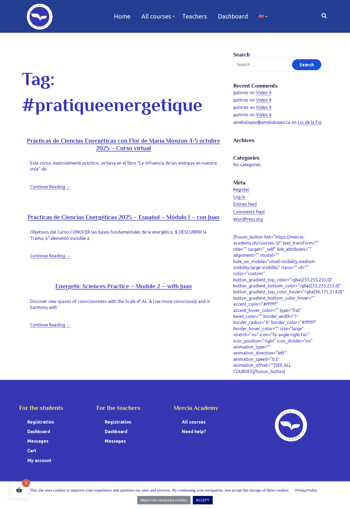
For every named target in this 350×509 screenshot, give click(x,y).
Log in (239, 196)
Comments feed (249, 211)
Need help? (194, 431)
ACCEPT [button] (202, 500)
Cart (31, 450)
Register (241, 189)
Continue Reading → (50, 186)
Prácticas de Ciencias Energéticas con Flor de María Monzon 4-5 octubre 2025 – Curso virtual (123, 144)
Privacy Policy (306, 490)
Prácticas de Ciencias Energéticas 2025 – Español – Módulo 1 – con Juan (124, 217)
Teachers (194, 16)
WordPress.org (248, 219)
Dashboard (233, 16)
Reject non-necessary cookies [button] (164, 500)
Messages (37, 441)
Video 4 (263, 92)
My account (39, 460)
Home (122, 16)
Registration (40, 421)
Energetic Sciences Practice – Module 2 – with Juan (123, 286)
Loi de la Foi (310, 122)
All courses (156, 16)
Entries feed (245, 204)
